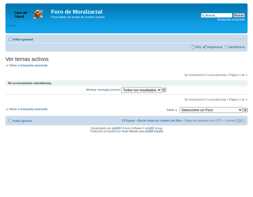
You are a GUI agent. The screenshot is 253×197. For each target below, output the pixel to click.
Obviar (11, 25)
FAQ (198, 47)
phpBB (116, 128)
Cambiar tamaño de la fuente (241, 38)
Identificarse (237, 47)
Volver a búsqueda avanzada (28, 65)
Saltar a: (172, 109)
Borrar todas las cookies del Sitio (159, 120)
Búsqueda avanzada (231, 19)
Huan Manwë (130, 131)
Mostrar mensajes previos (126, 89)
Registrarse (214, 47)
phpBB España (154, 131)
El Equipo (128, 120)
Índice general (23, 39)
